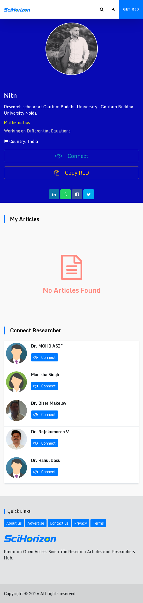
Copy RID (71, 172)
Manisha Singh (45, 374)
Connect (71, 156)
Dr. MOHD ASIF (47, 346)
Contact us (59, 523)
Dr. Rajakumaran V (50, 431)
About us (14, 523)
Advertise (35, 523)
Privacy (80, 523)
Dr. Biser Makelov (48, 403)
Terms (98, 523)
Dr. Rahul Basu (45, 460)
